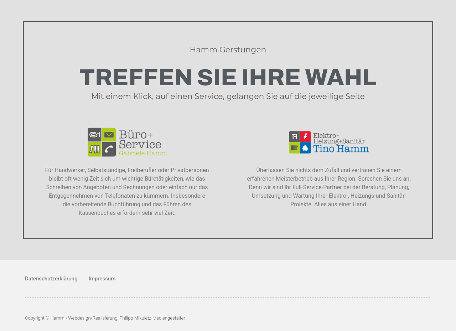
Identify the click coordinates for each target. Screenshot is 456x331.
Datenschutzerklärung (51, 278)
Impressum (101, 278)
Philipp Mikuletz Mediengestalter (152, 318)
